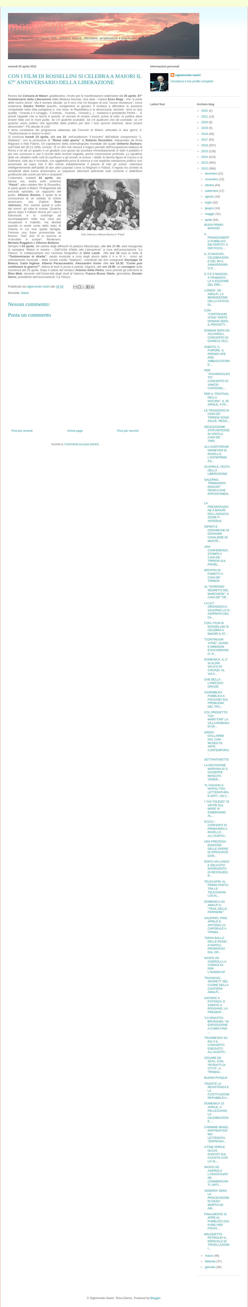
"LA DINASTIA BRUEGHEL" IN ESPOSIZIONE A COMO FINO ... (216, 1025)
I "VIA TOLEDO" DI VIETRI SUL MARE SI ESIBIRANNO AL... (216, 808)
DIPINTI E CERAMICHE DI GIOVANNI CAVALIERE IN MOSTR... (216, 533)
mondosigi (37, 25)
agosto (210, 196)
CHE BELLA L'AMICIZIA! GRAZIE (213, 683)
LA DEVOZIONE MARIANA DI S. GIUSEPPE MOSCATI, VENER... (216, 772)
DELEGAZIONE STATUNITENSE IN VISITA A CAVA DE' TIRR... (217, 434)
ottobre (210, 185)
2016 (205, 145)
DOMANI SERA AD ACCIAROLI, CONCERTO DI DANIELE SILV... (216, 336)
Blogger (155, 1298)
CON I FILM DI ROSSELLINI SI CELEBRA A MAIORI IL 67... (216, 628)
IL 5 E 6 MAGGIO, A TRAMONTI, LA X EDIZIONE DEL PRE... (216, 279)
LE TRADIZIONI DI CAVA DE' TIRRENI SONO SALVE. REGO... (217, 416)
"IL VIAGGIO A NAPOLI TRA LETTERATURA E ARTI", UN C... (216, 790)
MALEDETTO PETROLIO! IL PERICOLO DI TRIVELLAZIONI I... (216, 1241)
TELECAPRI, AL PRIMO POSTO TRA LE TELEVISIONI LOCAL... (216, 888)
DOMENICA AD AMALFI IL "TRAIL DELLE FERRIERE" (215, 907)
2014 (205, 157)
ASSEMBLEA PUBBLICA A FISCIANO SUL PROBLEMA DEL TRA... (216, 699)
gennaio (210, 1267)
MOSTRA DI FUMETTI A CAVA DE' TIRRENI (213, 575)
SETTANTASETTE (216, 759)
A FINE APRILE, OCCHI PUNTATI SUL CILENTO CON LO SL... (216, 1154)
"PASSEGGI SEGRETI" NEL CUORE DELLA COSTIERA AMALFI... (216, 985)
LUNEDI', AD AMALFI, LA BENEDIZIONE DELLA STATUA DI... (216, 297)
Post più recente (22, 430)
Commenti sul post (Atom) (82, 444)
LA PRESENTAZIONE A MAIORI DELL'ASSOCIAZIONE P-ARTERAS (216, 512)
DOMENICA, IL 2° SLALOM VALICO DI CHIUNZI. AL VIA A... (216, 666)
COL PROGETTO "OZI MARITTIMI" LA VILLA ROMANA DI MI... (216, 719)
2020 (205, 122)
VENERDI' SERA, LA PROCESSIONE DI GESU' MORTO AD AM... (216, 1199)
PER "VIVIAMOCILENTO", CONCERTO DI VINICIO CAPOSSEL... (217, 379)
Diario (25, 293)
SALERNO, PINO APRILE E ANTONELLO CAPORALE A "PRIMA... (215, 925)
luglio (209, 202)
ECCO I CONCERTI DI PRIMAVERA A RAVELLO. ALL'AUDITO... (215, 828)
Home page (75, 430)
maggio (210, 214)
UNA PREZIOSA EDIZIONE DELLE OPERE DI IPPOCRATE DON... (216, 848)
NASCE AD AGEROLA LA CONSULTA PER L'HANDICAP (215, 965)
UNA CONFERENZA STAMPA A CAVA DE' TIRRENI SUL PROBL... (216, 555)
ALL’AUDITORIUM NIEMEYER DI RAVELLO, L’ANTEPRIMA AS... (216, 453)
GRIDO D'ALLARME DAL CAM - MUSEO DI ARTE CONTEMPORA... (217, 743)
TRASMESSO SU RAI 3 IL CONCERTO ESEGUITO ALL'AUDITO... (216, 1045)
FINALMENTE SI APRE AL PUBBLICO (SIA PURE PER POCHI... (216, 1221)
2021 (205, 116)
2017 (205, 139)
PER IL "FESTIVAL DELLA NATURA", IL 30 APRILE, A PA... (216, 399)
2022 (205, 110)
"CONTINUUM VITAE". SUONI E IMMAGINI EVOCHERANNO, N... (216, 646)
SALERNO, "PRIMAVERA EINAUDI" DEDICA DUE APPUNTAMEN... (217, 488)
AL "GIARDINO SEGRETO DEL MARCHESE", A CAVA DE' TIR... (216, 592)
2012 (205, 168)
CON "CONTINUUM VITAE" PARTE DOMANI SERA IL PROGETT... (216, 317)
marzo (209, 1255)
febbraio (211, 1261)
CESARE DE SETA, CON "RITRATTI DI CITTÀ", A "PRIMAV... (214, 1065)
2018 (205, 134)
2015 (205, 151)
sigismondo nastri (188, 75)
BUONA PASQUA (215, 1077)
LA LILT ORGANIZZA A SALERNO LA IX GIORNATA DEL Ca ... (217, 610)
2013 (205, 162)
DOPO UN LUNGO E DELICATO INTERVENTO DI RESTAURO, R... (216, 868)
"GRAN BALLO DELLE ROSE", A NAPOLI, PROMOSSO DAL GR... (216, 945)
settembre (212, 191)
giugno (210, 208)
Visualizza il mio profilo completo (192, 81)
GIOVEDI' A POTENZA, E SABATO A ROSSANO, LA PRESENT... (215, 1005)
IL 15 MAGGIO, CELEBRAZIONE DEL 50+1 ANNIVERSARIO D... (216, 261)
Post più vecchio (128, 430)
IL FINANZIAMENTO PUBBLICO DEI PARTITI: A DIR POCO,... (216, 241)
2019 (205, 128)
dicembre (211, 173)
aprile (209, 219)
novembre (212, 179)
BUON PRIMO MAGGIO (213, 226)
